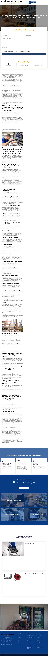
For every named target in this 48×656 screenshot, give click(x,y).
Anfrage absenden (24, 54)
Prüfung (4, 198)
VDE (7, 94)
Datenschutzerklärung (11, 51)
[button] (30, 2)
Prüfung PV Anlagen (29, 543)
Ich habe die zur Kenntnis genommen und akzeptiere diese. (16, 51)
